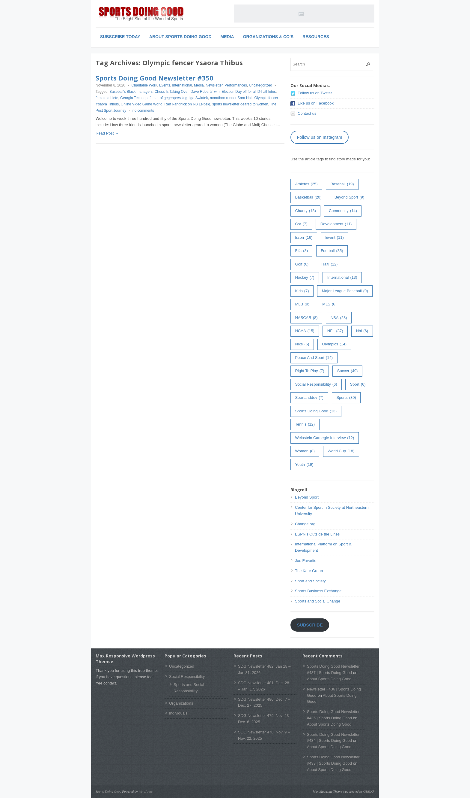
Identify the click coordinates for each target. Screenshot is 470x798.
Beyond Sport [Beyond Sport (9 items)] (349, 197)
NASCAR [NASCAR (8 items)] (306, 318)
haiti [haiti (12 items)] (329, 264)
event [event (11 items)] (334, 238)
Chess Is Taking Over (172, 92)
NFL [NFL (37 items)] (335, 331)
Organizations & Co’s (268, 36)
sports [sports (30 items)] (346, 398)
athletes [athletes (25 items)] (306, 184)
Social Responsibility (187, 676)
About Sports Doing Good (180, 36)
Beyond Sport (307, 497)
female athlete (107, 98)
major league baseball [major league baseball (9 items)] (345, 291)
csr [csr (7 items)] (301, 224)
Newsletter (214, 85)
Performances (236, 85)
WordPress (145, 791)
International (182, 85)
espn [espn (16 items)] (303, 238)
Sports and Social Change (317, 601)
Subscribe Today (120, 36)
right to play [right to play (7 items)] (309, 371)
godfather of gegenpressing (165, 98)
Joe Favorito (306, 560)
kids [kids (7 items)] (302, 291)
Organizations (181, 703)
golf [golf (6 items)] (301, 264)
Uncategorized (260, 85)
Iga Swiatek (198, 98)
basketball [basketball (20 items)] (308, 197)
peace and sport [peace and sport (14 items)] (314, 358)
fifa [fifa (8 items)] (301, 251)
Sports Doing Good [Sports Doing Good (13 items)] (316, 411)
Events (164, 85)
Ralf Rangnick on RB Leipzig (187, 104)
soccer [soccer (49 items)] (347, 371)
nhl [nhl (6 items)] (362, 331)
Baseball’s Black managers (131, 92)
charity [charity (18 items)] (305, 211)
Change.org (305, 524)
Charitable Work (144, 85)
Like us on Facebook (316, 103)
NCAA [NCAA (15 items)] (304, 331)
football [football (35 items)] (332, 251)
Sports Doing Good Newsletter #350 (154, 77)
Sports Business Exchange (318, 591)
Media (227, 36)
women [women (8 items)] (304, 451)
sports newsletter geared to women (240, 104)
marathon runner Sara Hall (231, 98)
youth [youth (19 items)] (304, 465)
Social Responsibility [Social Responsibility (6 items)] (316, 384)
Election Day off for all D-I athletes (249, 92)
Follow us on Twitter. (315, 93)
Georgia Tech (130, 98)
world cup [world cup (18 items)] (341, 451)
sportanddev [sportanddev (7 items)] (309, 398)
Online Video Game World (141, 104)
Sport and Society (310, 581)
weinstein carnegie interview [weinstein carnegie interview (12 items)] (324, 438)
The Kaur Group (309, 571)
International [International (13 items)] (342, 278)
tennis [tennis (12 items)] (305, 424)
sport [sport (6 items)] (358, 384)
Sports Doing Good (108, 791)
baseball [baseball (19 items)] (342, 184)
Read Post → (107, 133)
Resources (315, 36)
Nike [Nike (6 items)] (302, 344)
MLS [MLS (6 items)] (329, 304)
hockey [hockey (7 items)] (304, 278)
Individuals (178, 713)
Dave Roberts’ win (204, 92)
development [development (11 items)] (336, 224)
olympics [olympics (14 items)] (334, 344)
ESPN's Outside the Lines (317, 534)
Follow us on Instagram (319, 137)
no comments (143, 110)
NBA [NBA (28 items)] (339, 318)
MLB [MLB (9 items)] (302, 304)
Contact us (307, 113)
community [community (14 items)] (343, 211)
